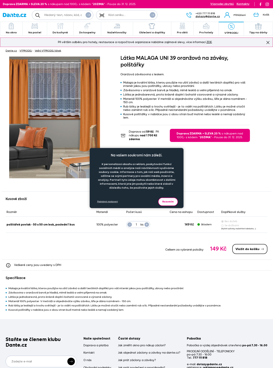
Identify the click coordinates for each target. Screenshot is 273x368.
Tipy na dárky (258, 28)
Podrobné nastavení (107, 201)
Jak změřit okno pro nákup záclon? (142, 345)
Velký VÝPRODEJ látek (48, 50)
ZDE (209, 42)
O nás (87, 360)
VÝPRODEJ (231, 29)
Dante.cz (11, 50)
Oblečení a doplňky (152, 28)
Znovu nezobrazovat (268, 42)
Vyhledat (88, 15)
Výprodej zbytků (222, 4)
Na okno (11, 28)
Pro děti (182, 28)
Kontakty (243, 4)
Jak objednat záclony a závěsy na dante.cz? (149, 352)
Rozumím (168, 201)
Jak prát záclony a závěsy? (137, 360)
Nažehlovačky (117, 28)
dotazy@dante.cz (208, 16)
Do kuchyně (60, 28)
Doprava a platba (95, 345)
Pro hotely (206, 28)
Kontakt (89, 352)
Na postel (34, 28)
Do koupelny (87, 28)
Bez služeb (229, 221)
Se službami (230, 225)
